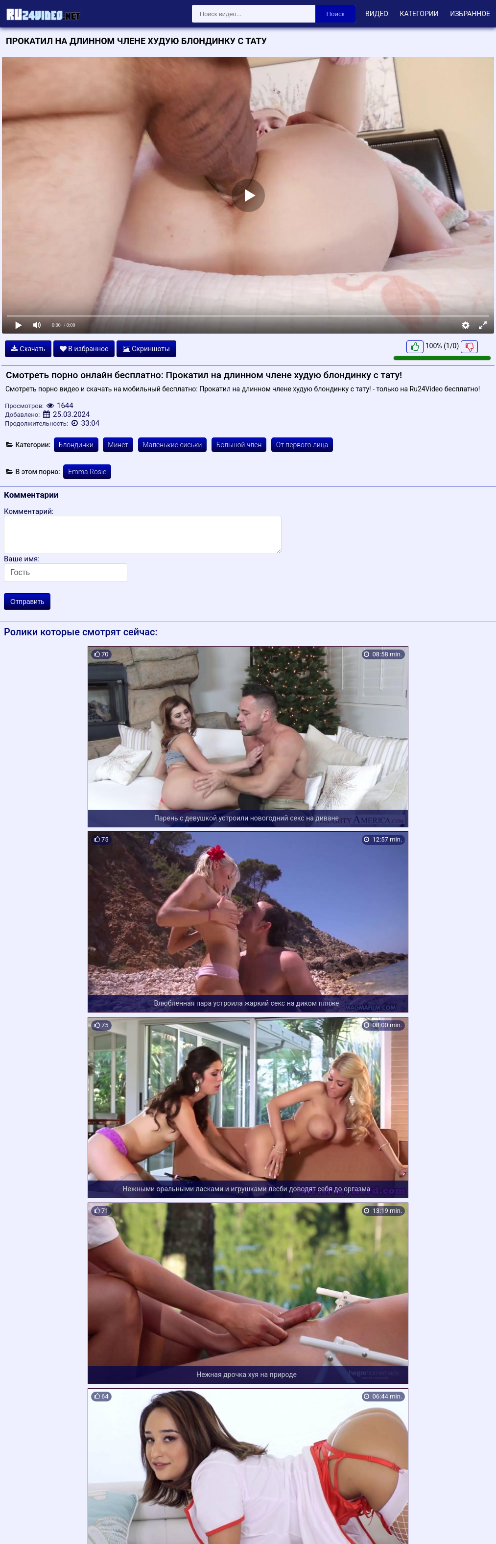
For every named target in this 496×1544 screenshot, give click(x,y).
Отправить (27, 601)
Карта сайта (21, 1525)
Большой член (239, 445)
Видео (376, 14)
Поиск (336, 14)
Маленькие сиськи (172, 445)
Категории (419, 14)
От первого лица (302, 445)
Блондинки (76, 445)
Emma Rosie (87, 472)
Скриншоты (146, 349)
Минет (118, 445)
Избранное (470, 14)
